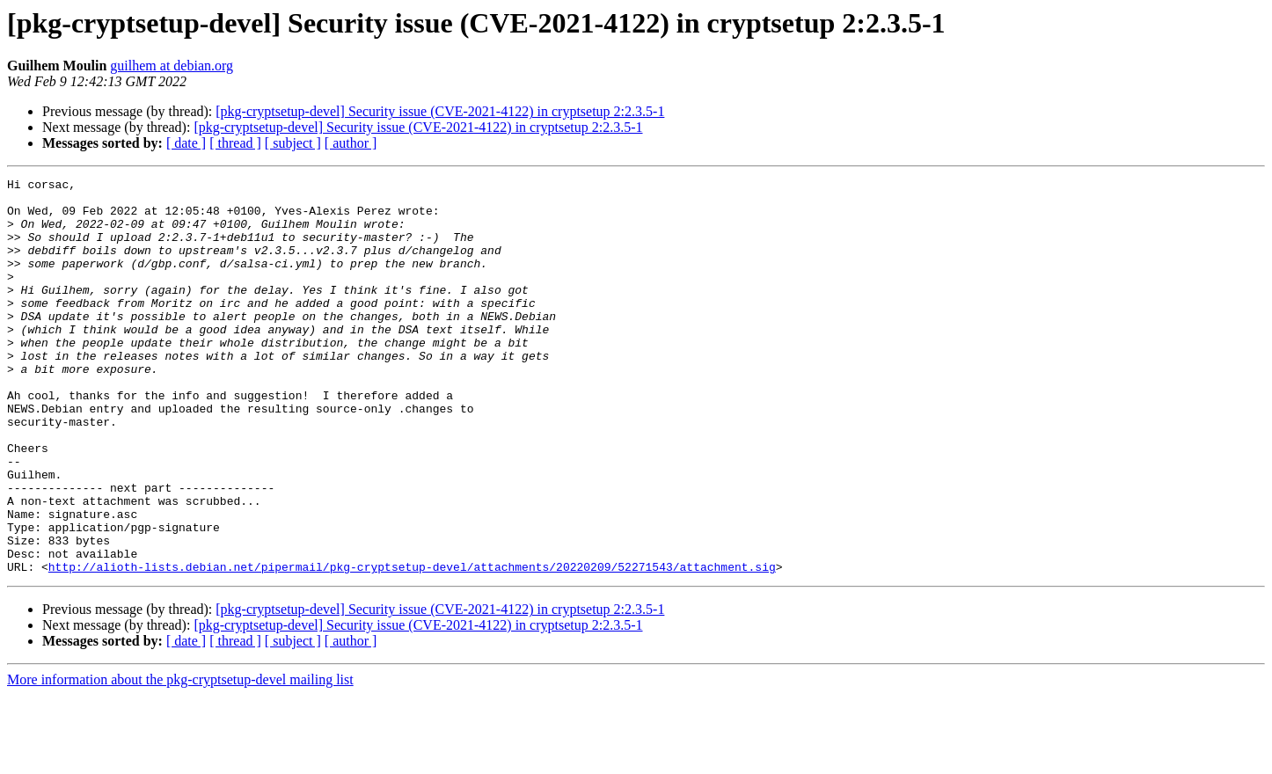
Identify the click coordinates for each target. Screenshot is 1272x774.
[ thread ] (235, 142)
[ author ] (351, 142)
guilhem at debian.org (171, 65)
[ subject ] (293, 142)
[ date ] (186, 142)
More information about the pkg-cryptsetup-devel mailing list (180, 758)
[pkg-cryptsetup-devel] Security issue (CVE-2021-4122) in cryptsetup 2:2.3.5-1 (440, 111)
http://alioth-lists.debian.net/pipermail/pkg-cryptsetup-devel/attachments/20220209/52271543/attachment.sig (412, 646)
